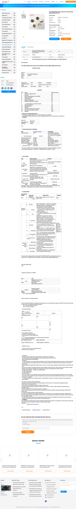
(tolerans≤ (40, 160)
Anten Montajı (8, 64)
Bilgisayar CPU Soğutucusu (8, 40)
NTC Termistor (8, 22)
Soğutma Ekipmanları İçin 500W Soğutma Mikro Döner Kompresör (19, 488)
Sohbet (8, 91)
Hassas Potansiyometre (8, 44)
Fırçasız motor (8, 57)
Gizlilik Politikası (4, 494)
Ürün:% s (2, 484)
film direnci (8, 38)
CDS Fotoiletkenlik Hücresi (8, 42)
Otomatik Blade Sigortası (8, 33)
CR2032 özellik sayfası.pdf (32, 404)
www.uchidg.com (31, 349)
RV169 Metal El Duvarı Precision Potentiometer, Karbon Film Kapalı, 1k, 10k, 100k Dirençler (9, 467)
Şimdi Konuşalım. (70, 1)
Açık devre (23, 139)
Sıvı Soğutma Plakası (8, 20)
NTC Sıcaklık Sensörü (8, 24)
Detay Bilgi (23, 47)
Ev (1, 482)
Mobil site (2, 493)
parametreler (39, 131)
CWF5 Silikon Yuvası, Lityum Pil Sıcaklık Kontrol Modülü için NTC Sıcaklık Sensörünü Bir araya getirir (35, 490)
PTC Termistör (8, 26)
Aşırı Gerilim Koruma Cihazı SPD (8, 54)
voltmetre (40, 165)
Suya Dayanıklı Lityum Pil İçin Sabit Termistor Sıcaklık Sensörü (35, 495)
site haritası (3, 491)
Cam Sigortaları (8, 35)
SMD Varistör (8, 15)
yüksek (30, 245)
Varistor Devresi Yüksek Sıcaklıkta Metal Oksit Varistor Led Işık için (19, 494)
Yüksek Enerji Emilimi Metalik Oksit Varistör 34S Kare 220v (18, 483)
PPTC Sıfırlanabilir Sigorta (8, 29)
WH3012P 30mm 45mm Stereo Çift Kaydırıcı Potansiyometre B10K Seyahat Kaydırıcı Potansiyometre (28, 467)
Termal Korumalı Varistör (8, 17)
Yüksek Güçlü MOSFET (8, 59)
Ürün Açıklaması (30, 47)
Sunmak (28, 432)
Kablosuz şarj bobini (8, 49)
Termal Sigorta (8, 31)
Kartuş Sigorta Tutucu (8, 51)
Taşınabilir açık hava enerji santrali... (8, 62)
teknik (34, 131)
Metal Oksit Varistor (8, 13)
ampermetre (41, 167)
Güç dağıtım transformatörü (8, 68)
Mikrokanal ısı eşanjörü (8, 70)
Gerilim (27, 139)
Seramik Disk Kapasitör (8, 47)
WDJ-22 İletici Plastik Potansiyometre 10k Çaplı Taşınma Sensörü (66, 467)
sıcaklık (34, 245)
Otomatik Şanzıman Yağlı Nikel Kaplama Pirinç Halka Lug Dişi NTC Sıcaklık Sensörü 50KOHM (35, 484)
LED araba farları (8, 72)
